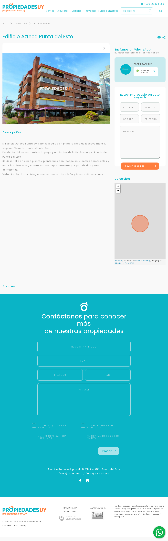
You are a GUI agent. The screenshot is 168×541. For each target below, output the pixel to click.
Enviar (109, 455)
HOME (5, 27)
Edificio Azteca (42, 27)
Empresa (113, 10)
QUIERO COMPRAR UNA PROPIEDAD (52, 441)
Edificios (76, 10)
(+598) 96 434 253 (97, 478)
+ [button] (118, 190)
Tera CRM (129, 267)
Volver (9, 290)
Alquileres (63, 10)
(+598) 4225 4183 (70, 478)
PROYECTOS (21, 27)
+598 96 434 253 (152, 4)
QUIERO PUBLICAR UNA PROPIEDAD (101, 430)
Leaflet (118, 264)
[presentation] (62, 457)
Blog (102, 10)
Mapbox (119, 267)
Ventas (50, 10)
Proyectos (91, 10)
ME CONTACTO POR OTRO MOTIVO (103, 441)
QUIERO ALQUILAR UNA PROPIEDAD (52, 430)
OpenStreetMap (143, 264)
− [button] (118, 194)
